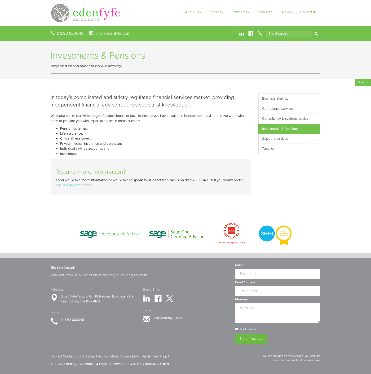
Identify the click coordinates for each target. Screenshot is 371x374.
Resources (265, 12)
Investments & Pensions (280, 129)
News (287, 12)
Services (216, 12)
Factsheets (240, 12)
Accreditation (108, 356)
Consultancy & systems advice (285, 118)
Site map (88, 356)
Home (55, 356)
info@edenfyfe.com (112, 33)
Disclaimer (149, 356)
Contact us (308, 12)
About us (193, 12)
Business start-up (275, 98)
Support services (275, 138)
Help (163, 356)
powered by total (147, 364)
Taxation (268, 148)
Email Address (245, 282)
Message (241, 299)
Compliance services (278, 108)
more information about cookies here (296, 360)
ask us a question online (74, 185)
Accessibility (129, 356)
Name (239, 265)
